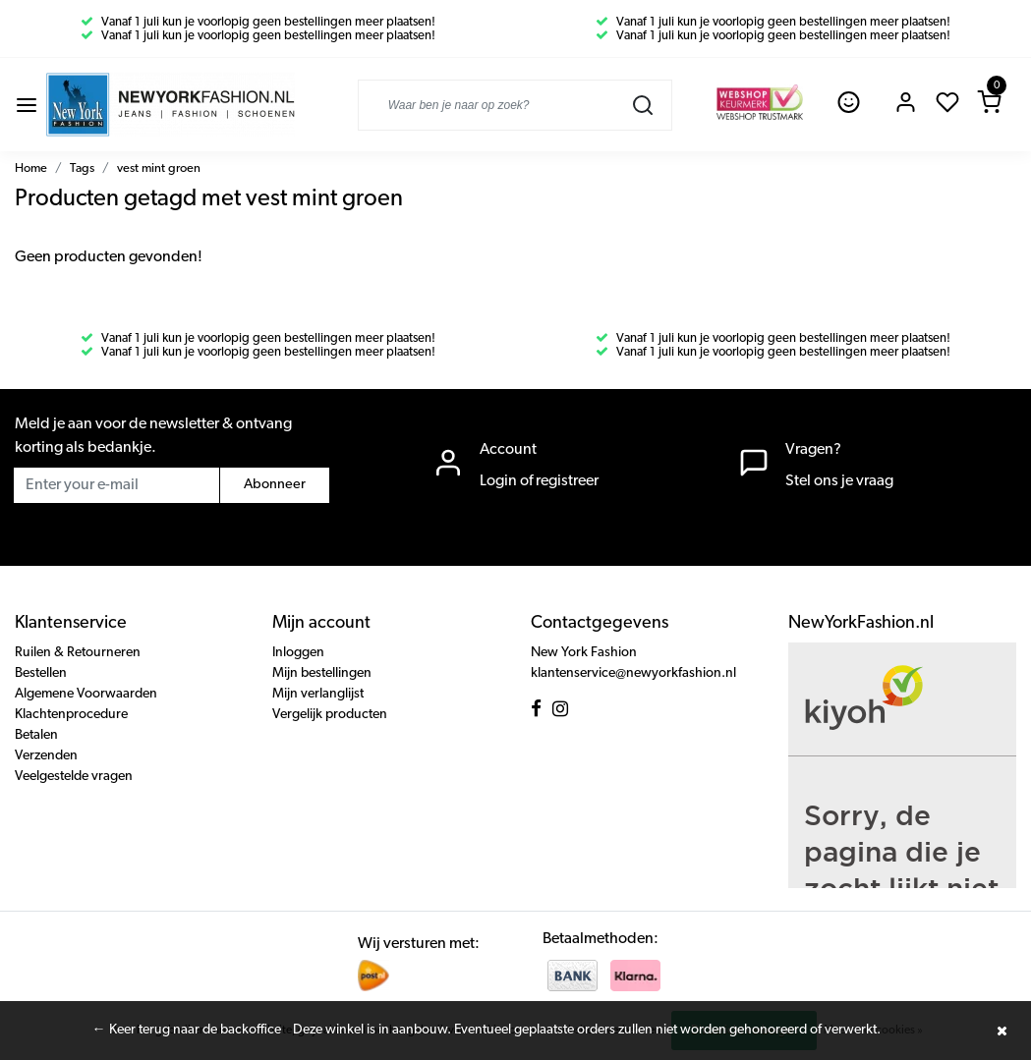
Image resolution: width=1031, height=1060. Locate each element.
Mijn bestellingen (322, 673)
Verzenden (46, 756)
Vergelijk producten (329, 714)
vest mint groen (158, 168)
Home (31, 168)
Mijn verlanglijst (318, 694)
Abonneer (275, 484)
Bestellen (41, 673)
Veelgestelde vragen (74, 776)
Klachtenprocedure (71, 714)
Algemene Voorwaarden (86, 694)
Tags (82, 168)
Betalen (36, 735)
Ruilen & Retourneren (78, 652)
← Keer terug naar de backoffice (186, 1030)
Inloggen (298, 652)
